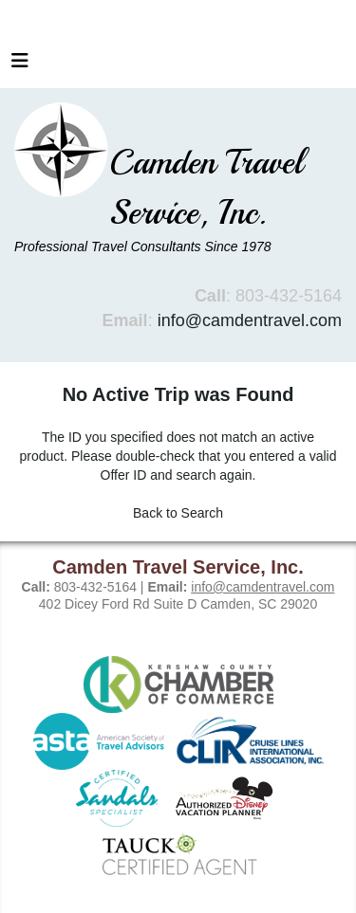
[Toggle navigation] (20, 65)
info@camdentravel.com (250, 320)
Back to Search (178, 512)
